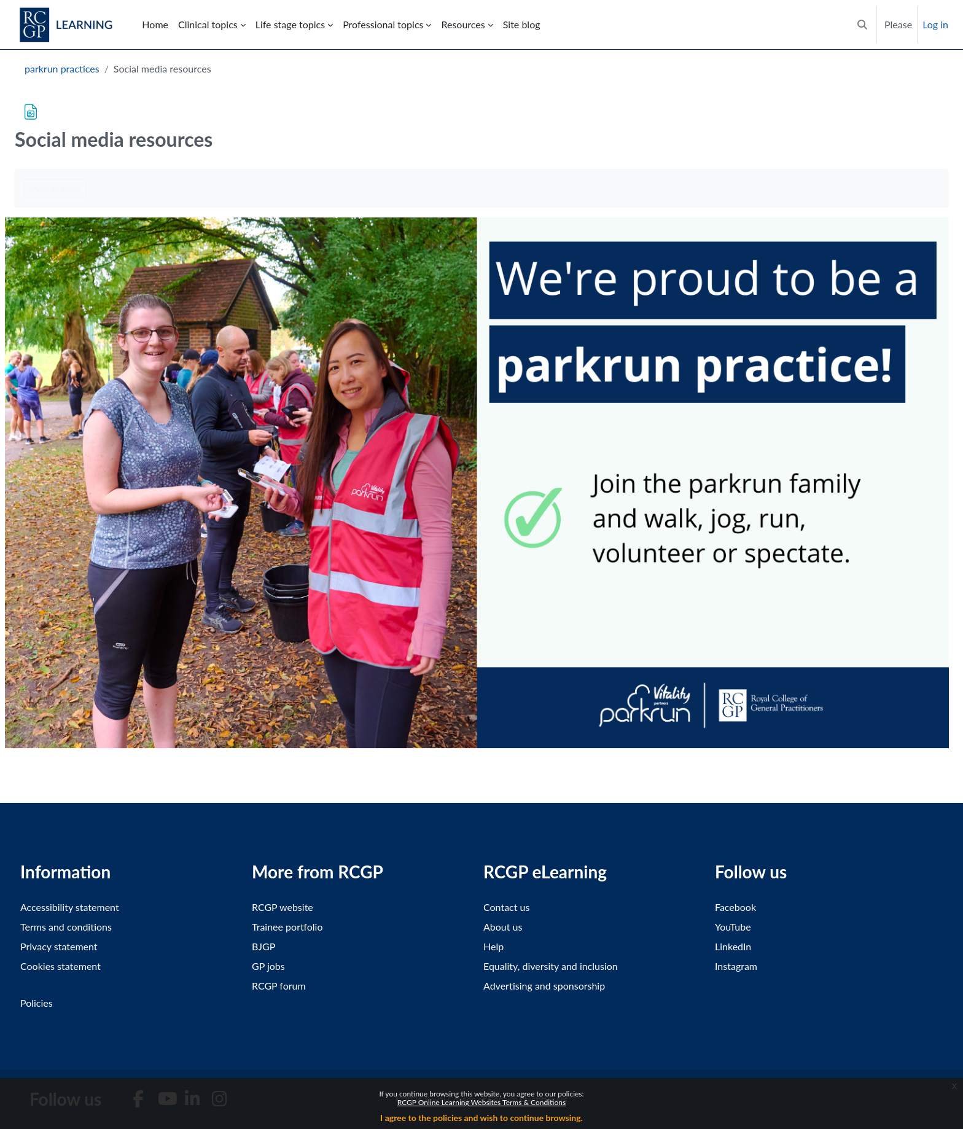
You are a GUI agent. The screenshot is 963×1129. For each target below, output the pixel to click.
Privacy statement (59, 946)
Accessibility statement (69, 907)
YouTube (733, 926)
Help (493, 946)
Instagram (736, 966)
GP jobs (268, 966)
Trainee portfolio (287, 926)
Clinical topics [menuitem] (208, 24)
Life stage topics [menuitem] (290, 24)
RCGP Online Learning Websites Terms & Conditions (481, 1102)
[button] (862, 24)
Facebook (735, 907)
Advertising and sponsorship (544, 985)
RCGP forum (279, 985)
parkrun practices (62, 68)
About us (502, 926)
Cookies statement (60, 966)
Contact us (506, 907)
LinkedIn (733, 946)
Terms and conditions (66, 926)
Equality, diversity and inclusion (550, 966)
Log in (935, 24)
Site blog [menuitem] (521, 24)
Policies (36, 1003)
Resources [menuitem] (463, 24)
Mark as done (54, 188)
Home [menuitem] (155, 24)
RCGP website (282, 907)
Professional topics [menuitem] (383, 24)
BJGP (263, 946)
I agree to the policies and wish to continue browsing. (481, 1117)
